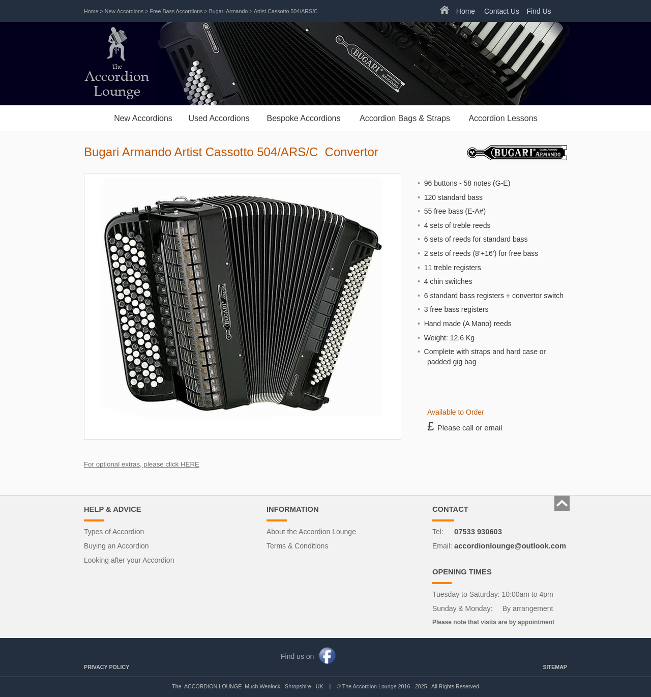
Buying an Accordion (116, 546)
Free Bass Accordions (176, 11)
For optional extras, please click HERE (141, 464)
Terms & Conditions (297, 546)
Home (91, 11)
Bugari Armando (228, 11)
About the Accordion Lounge (311, 532)
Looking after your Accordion (129, 560)
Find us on (297, 656)
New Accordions (124, 11)
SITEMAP (555, 667)
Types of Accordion (114, 532)
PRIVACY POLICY (106, 667)
